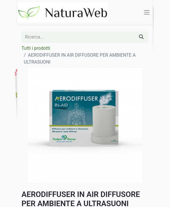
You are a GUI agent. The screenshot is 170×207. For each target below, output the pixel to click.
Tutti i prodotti (36, 48)
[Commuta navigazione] (147, 12)
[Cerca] (141, 37)
